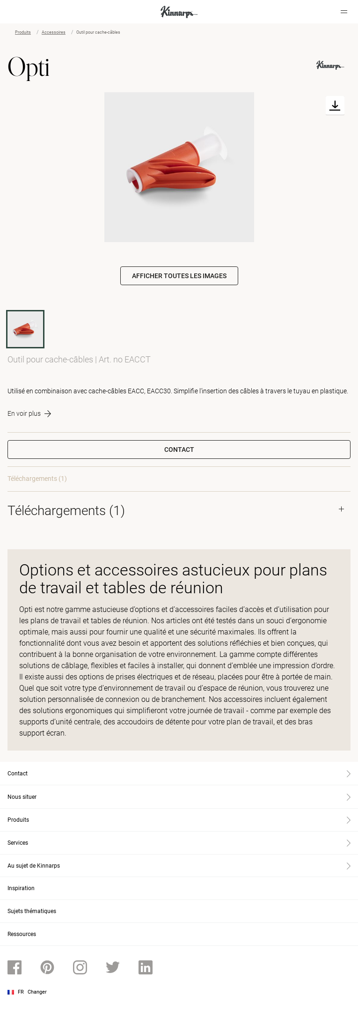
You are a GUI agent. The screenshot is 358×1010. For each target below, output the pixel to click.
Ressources (21, 934)
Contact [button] (179, 449)
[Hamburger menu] (344, 11)
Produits (23, 32)
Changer (37, 992)
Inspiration (21, 888)
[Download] (335, 105)
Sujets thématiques (31, 911)
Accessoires (54, 32)
